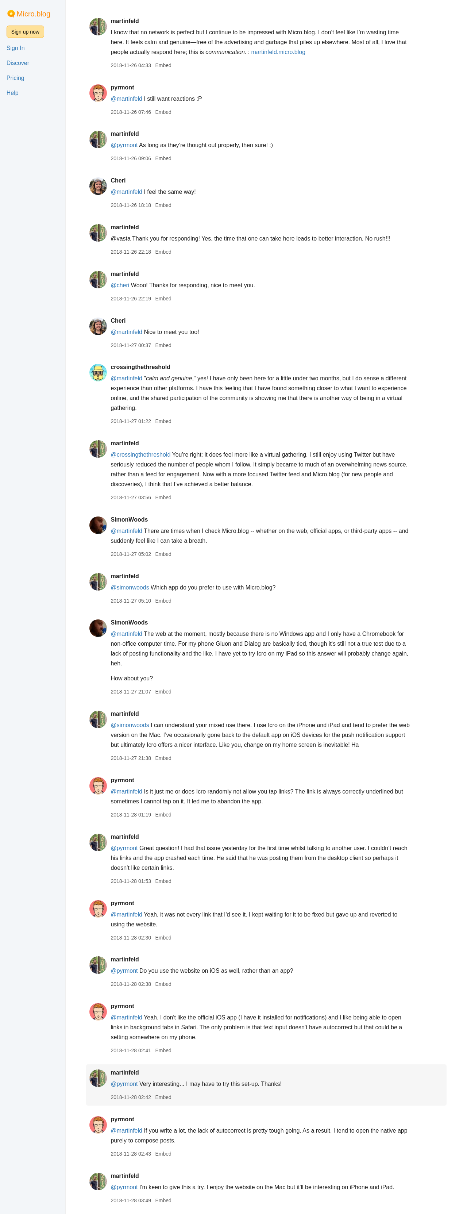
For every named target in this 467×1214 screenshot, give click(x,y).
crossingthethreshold (140, 367)
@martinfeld (126, 99)
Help (13, 93)
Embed (163, 65)
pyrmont (122, 87)
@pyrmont (124, 145)
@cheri (120, 285)
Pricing (15, 78)
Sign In (16, 48)
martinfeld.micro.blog (278, 52)
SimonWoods (129, 519)
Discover (18, 63)
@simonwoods (130, 587)
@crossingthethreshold (140, 455)
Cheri (118, 180)
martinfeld (125, 21)
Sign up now (25, 32)
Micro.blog (33, 14)
